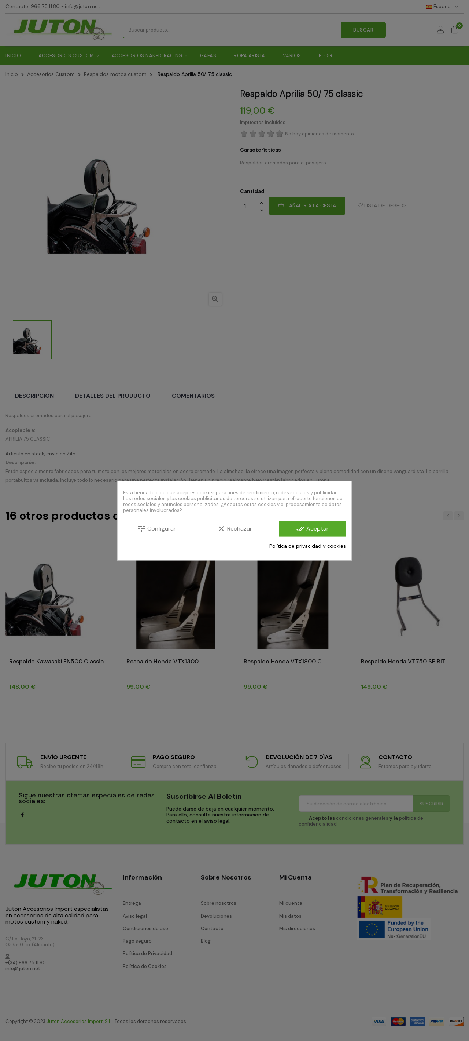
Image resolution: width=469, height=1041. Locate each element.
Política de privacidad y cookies (307, 546)
